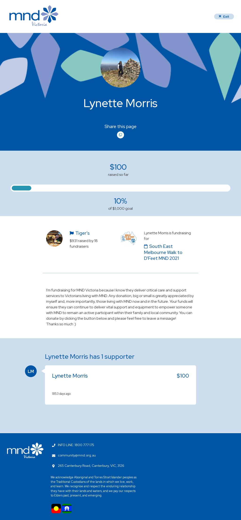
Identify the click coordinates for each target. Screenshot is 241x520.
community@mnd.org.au (77, 455)
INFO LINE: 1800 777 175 (76, 445)
